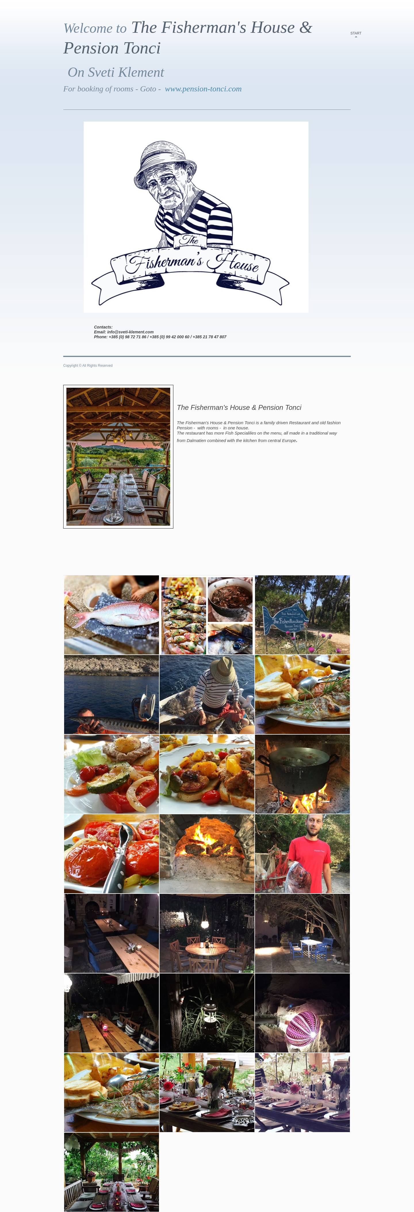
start (355, 33)
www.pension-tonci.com (203, 88)
